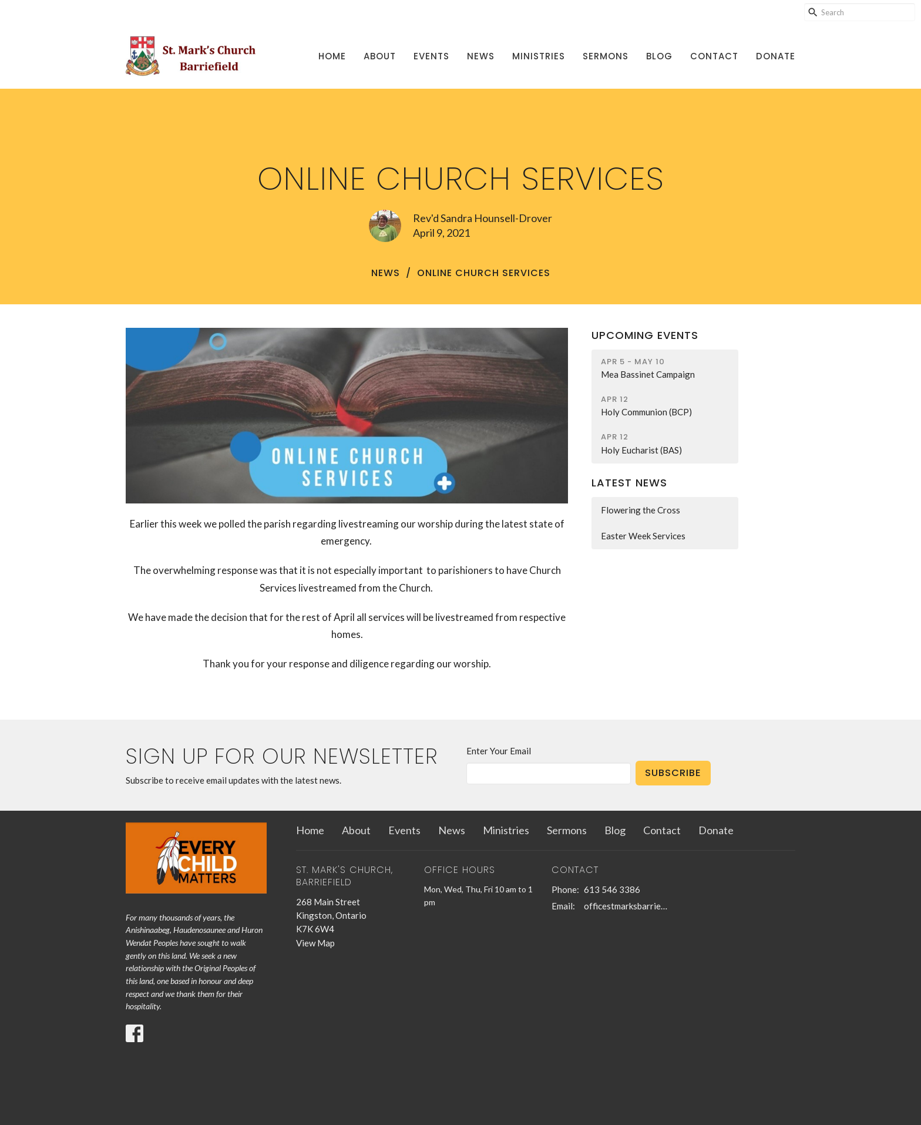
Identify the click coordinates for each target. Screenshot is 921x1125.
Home (332, 56)
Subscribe (673, 773)
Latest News (629, 482)
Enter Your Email (498, 750)
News (481, 56)
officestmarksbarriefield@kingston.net (626, 906)
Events (431, 56)
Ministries (538, 56)
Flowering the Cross (640, 510)
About (380, 56)
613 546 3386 (612, 889)
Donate (775, 56)
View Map (315, 943)
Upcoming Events (644, 335)
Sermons (605, 56)
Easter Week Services (643, 535)
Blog (659, 56)
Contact (714, 56)
